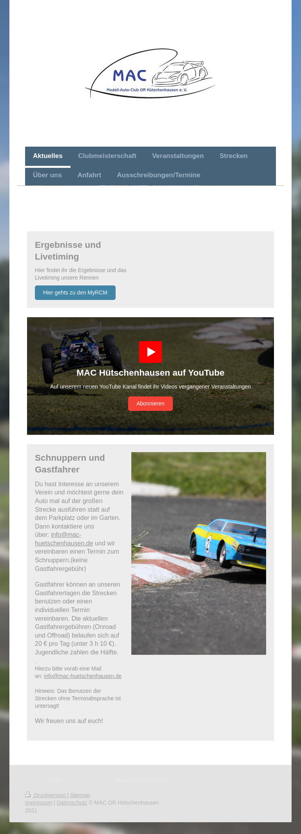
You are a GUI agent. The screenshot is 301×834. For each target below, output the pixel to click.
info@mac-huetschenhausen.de (82, 676)
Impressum (38, 802)
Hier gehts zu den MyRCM (75, 292)
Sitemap (80, 795)
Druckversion (46, 795)
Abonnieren (150, 403)
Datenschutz (72, 802)
